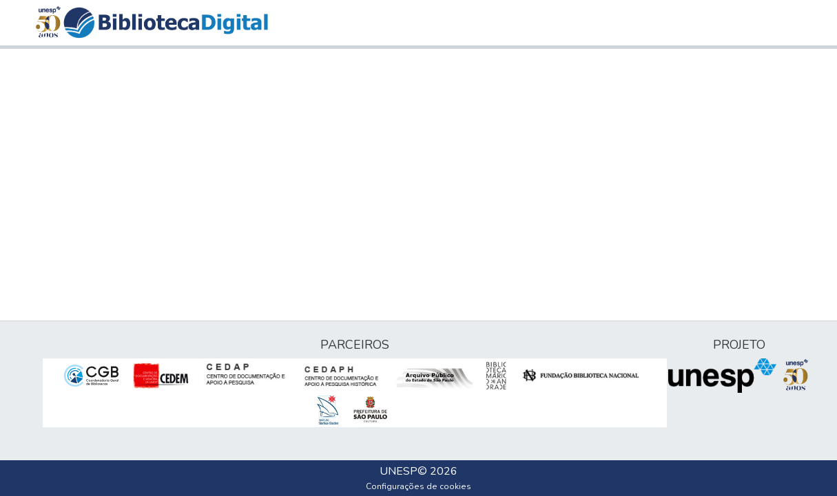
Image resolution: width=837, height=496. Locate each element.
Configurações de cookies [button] (418, 486)
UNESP (398, 471)
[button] (165, 23)
